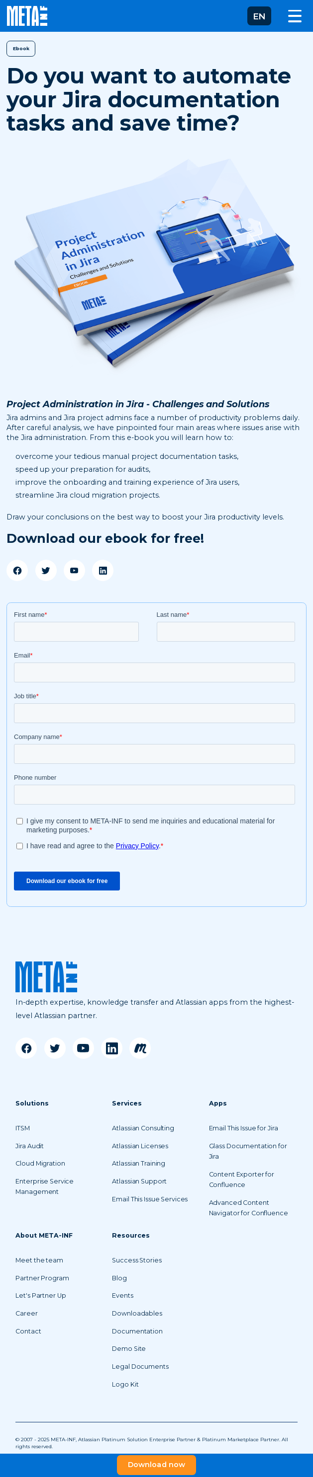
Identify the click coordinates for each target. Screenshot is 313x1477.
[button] (259, 16)
